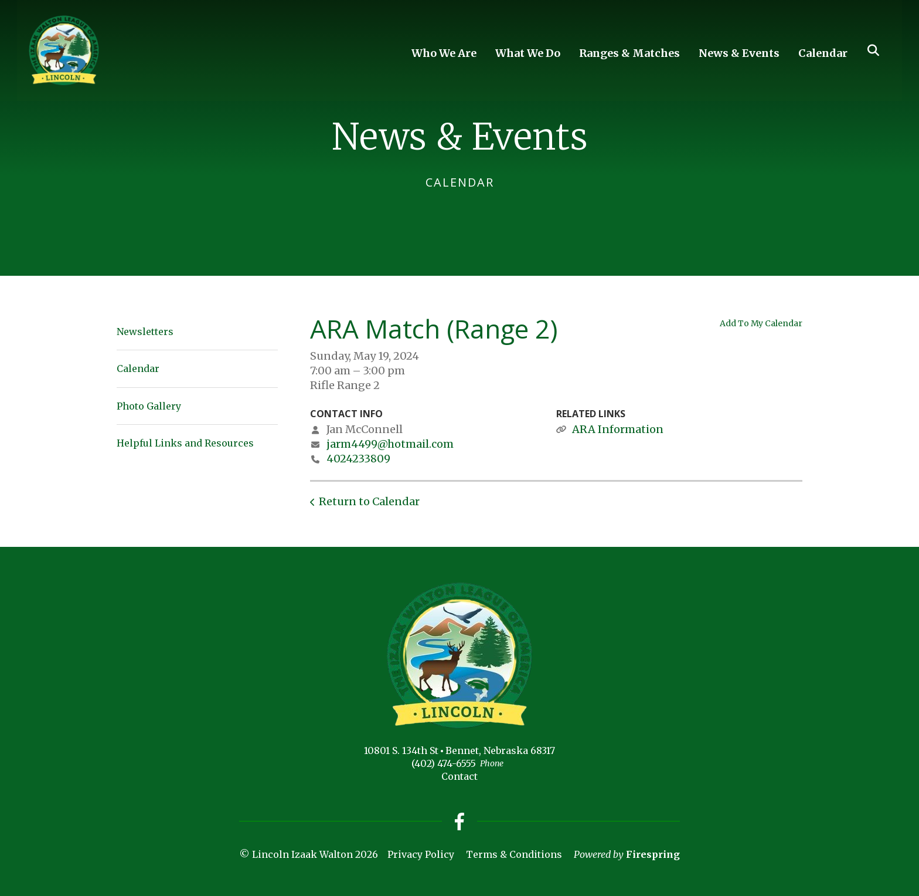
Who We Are (443, 53)
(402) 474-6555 (443, 763)
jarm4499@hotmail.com (390, 444)
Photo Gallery (149, 406)
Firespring (653, 854)
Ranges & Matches (629, 53)
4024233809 (358, 458)
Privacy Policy (420, 854)
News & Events (739, 53)
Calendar (822, 53)
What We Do (527, 53)
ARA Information (617, 429)
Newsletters (145, 331)
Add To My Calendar (761, 323)
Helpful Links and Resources (185, 443)
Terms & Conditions (514, 854)
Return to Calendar (369, 501)
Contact (459, 776)
